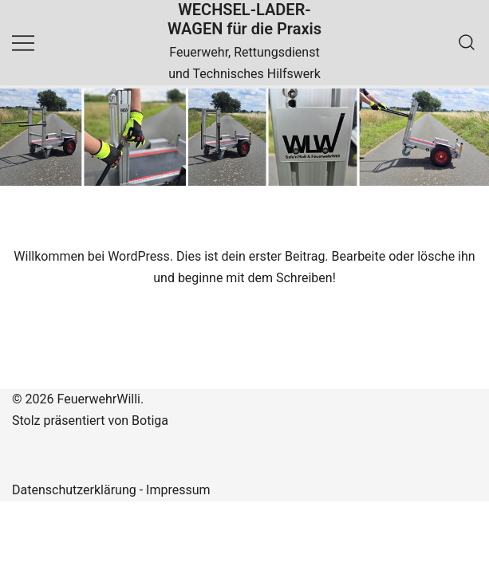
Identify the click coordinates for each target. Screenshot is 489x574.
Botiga (150, 420)
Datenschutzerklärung (74, 489)
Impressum (178, 489)
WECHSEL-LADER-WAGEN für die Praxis (244, 19)
